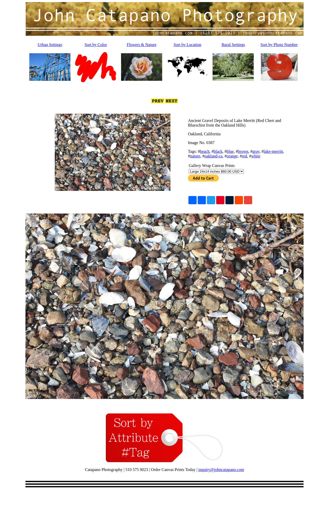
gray (255, 151)
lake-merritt (273, 151)
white (255, 156)
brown (243, 151)
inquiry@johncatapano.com (221, 469)
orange (232, 156)
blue (230, 151)
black (218, 151)
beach (204, 151)
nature (195, 156)
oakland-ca (213, 156)
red (244, 156)
